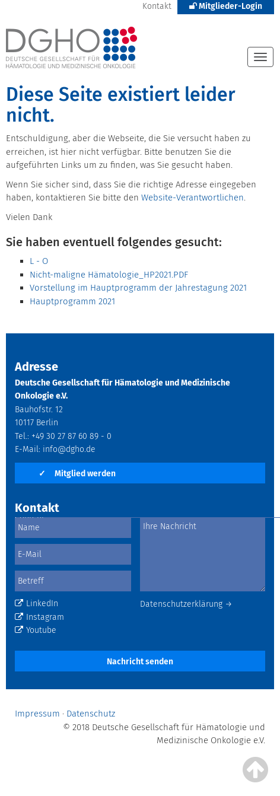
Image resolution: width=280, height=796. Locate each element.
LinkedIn (36, 603)
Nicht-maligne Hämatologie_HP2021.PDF (109, 274)
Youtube (35, 630)
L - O (39, 261)
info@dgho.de (69, 449)
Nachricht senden (140, 662)
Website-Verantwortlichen (192, 197)
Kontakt (156, 6)
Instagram (39, 617)
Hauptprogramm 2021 (72, 301)
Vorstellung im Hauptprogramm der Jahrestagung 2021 (138, 287)
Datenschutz (90, 713)
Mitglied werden (77, 474)
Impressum (37, 713)
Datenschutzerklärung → (186, 604)
